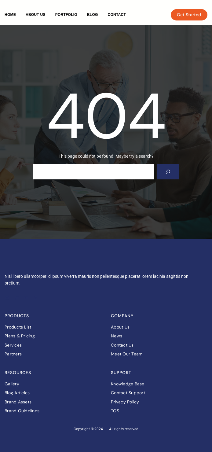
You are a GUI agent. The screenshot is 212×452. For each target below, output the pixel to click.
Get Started (189, 14)
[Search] (168, 171)
